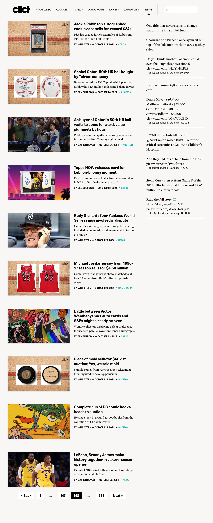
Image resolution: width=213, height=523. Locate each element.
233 (102, 495)
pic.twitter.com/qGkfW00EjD (167, 118)
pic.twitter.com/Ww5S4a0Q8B (167, 208)
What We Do (43, 9)
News (148, 9)
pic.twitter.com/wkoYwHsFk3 (167, 68)
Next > (118, 495)
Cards (79, 9)
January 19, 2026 (179, 122)
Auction (61, 9)
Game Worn (131, 9)
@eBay (200, 44)
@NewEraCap (156, 139)
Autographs (96, 9)
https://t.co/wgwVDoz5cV (164, 204)
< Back (26, 495)
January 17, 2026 (179, 168)
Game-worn (125, 287)
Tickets (114, 9)
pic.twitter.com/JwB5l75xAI (165, 163)
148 (76, 495)
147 (62, 495)
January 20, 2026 (180, 72)
